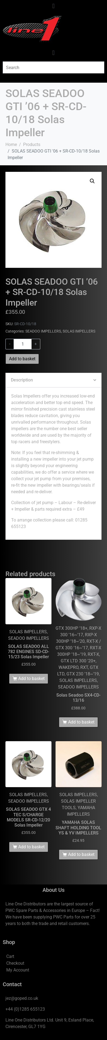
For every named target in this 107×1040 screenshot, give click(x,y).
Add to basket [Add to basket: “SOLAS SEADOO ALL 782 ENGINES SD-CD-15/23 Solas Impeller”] (31, 678)
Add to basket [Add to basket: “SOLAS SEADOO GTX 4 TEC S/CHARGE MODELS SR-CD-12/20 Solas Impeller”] (31, 846)
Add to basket (22, 358)
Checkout (15, 963)
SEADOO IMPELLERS (43, 331)
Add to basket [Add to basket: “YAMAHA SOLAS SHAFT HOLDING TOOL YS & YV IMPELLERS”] (81, 854)
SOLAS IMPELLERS (79, 331)
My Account (17, 970)
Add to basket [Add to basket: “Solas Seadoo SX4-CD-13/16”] (81, 722)
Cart (10, 956)
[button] (92, 181)
